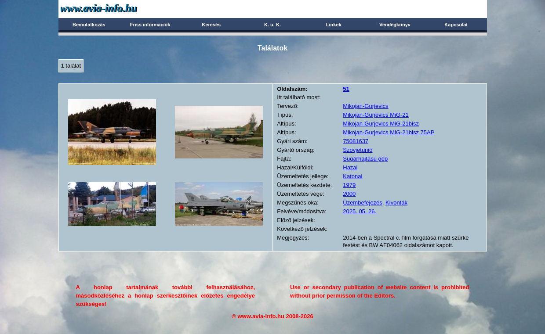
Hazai (350, 167)
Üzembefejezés (362, 202)
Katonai (352, 176)
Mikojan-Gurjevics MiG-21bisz (381, 123)
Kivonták (396, 202)
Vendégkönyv (395, 24)
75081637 (355, 141)
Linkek (334, 24)
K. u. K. (272, 24)
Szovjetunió (357, 150)
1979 (349, 185)
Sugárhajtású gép (365, 158)
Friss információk (150, 24)
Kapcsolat (456, 24)
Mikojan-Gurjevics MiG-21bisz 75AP (388, 132)
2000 (349, 193)
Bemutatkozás (89, 24)
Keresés (211, 24)
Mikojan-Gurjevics (365, 106)
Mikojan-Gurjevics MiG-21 (376, 114)
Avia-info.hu (114, 9)
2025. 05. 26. (359, 211)
